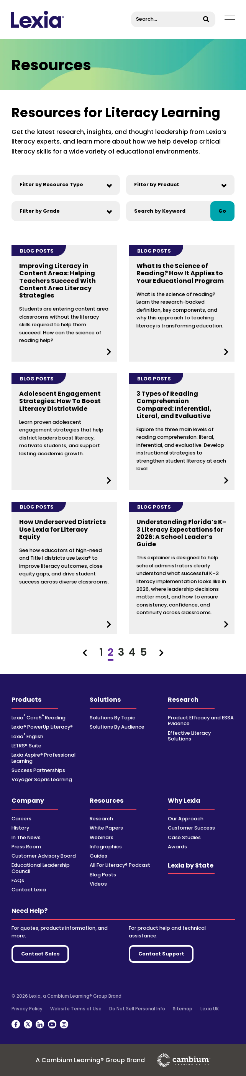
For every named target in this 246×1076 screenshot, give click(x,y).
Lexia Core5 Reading (38, 717)
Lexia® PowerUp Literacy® (42, 727)
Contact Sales (40, 953)
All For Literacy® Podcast (120, 865)
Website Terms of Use (76, 1009)
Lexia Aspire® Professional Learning (43, 758)
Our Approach (185, 818)
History (20, 828)
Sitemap (182, 1009)
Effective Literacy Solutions (189, 736)
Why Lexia (184, 800)
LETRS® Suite (26, 745)
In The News (26, 837)
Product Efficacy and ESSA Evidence (201, 720)
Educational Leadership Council (40, 868)
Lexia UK (209, 1009)
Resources (106, 800)
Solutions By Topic (112, 717)
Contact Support (161, 953)
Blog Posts (103, 874)
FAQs (17, 880)
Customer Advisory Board (43, 856)
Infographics (106, 846)
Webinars (101, 837)
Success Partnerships (38, 770)
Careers (21, 818)
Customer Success (191, 828)
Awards (177, 846)
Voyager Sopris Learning (41, 779)
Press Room (26, 846)
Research (183, 699)
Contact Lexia (28, 889)
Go (222, 211)
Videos (98, 884)
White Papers (106, 828)
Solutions (105, 699)
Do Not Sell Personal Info (137, 1009)
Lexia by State (190, 865)
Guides (98, 856)
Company (27, 800)
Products (26, 699)
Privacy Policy (27, 1009)
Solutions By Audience (117, 727)
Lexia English (27, 736)
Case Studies (184, 837)
